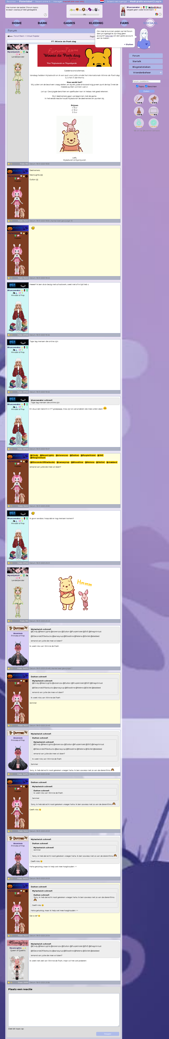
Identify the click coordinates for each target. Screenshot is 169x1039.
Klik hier (109, 36)
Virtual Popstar (32, 36)
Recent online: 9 (42, 1)
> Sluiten (128, 44)
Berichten (11, 1)
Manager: (68, 1)
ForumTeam (19, 36)
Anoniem (17, 633)
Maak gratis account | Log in (145, 1)
